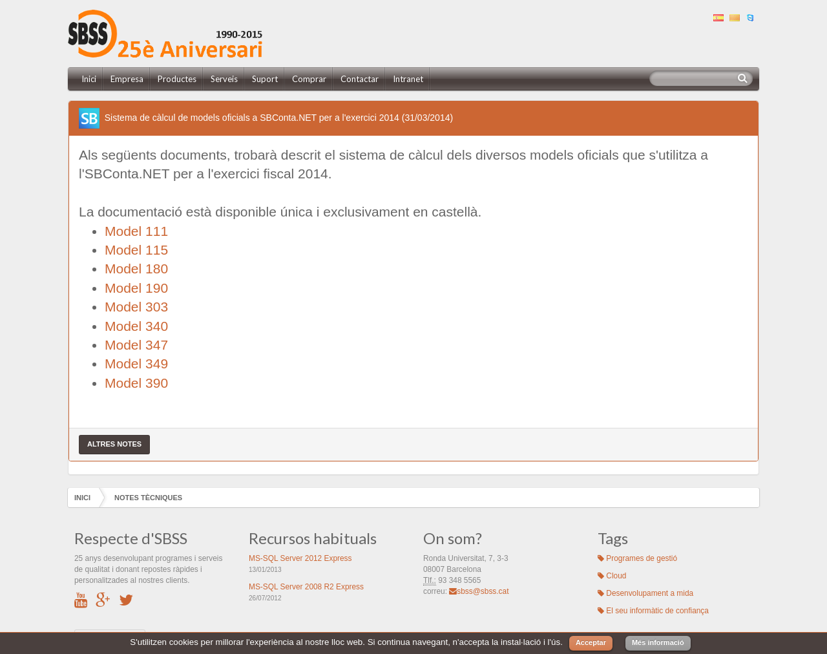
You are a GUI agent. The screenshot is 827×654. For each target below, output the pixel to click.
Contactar (359, 79)
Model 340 (136, 326)
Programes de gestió (637, 558)
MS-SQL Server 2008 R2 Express (306, 586)
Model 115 (136, 249)
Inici (88, 79)
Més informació (658, 642)
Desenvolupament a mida (645, 593)
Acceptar (591, 642)
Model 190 (136, 287)
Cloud (612, 575)
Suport (265, 79)
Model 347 (136, 344)
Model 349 (136, 363)
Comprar (309, 79)
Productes (177, 79)
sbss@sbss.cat (478, 591)
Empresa (126, 79)
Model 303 (136, 306)
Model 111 (136, 231)
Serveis (224, 79)
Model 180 (136, 268)
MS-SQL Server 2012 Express (300, 558)
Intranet (408, 79)
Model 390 (136, 382)
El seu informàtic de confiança (653, 610)
